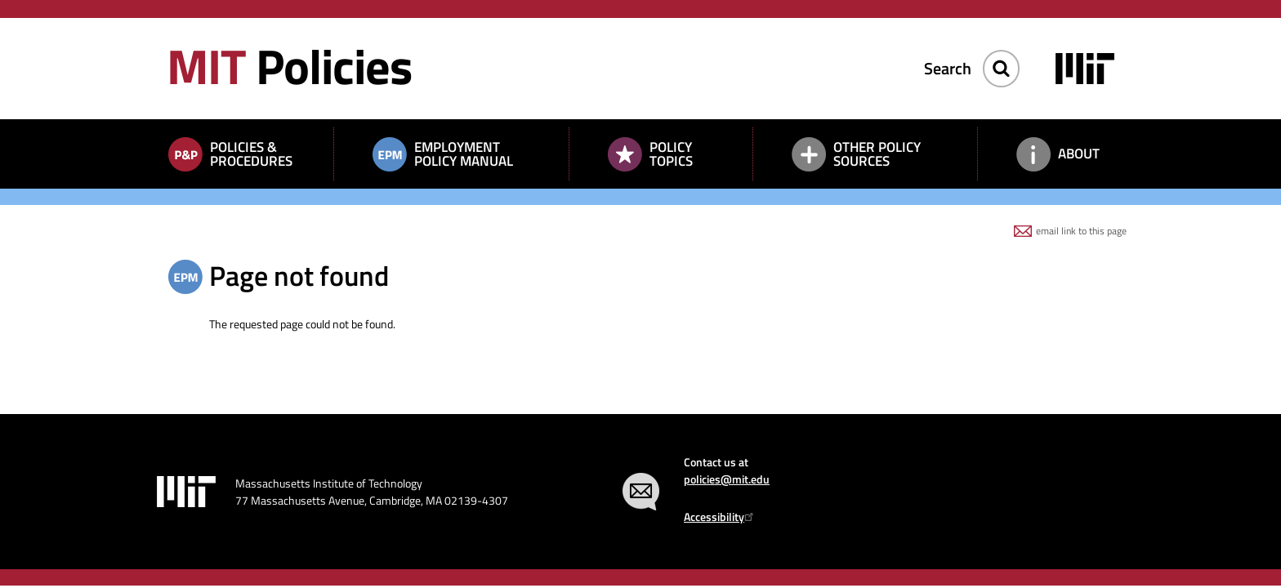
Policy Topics (671, 154)
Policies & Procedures (251, 154)
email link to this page (1081, 230)
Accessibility (721, 516)
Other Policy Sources (877, 154)
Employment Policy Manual (463, 154)
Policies (289, 66)
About (1079, 153)
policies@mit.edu (727, 479)
